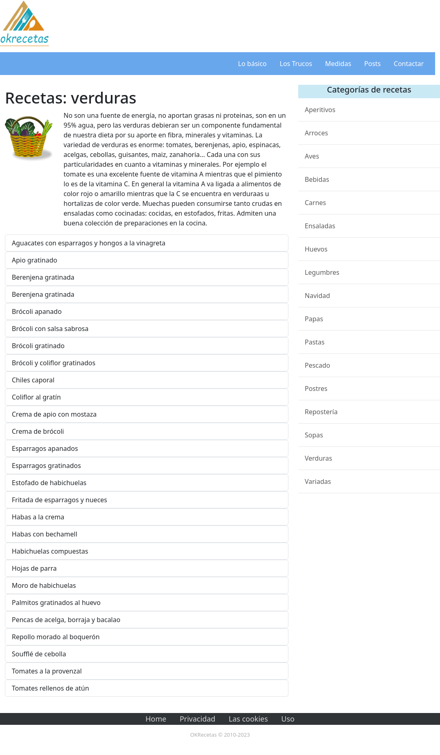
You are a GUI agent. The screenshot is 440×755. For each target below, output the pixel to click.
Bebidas (317, 179)
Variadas (318, 481)
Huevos (316, 249)
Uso (288, 719)
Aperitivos (320, 109)
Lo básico (252, 63)
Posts (372, 63)
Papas (314, 318)
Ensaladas (320, 225)
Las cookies (248, 719)
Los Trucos (296, 63)
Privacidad (198, 719)
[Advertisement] (244, 24)
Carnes (315, 202)
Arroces (316, 132)
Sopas (314, 434)
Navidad (317, 295)
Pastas (315, 342)
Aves (312, 156)
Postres (316, 388)
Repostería (321, 411)
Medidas (338, 63)
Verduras (318, 458)
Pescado (317, 365)
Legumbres (322, 272)
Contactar (409, 63)
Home (155, 719)
